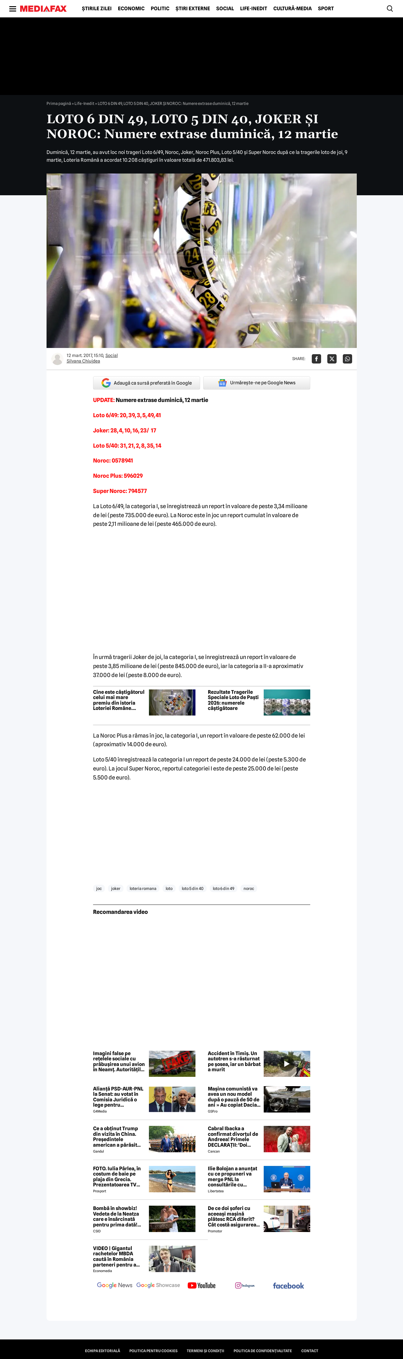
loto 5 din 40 (193, 888)
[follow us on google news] (115, 1286)
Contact (309, 1351)
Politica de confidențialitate (263, 1351)
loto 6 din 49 (223, 888)
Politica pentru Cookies (153, 1351)
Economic (131, 8)
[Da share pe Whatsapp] (347, 358)
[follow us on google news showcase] (158, 1286)
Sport (326, 8)
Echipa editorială (102, 1351)
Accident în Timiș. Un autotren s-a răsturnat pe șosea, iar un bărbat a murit (234, 1061)
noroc (249, 888)
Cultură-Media (292, 8)
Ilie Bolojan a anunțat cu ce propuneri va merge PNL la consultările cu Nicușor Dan (232, 1177)
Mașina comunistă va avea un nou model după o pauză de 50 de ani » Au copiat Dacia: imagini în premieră (233, 1097)
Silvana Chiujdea (83, 361)
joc (99, 888)
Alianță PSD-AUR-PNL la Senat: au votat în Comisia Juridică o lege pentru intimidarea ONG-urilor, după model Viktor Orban (118, 1097)
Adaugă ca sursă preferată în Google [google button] (146, 383)
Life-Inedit (253, 8)
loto (169, 888)
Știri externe (193, 8)
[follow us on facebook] (288, 1286)
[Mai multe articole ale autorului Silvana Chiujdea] (57, 359)
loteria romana (143, 888)
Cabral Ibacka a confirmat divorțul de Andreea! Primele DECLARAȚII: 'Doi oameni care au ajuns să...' (233, 1137)
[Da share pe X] (332, 358)
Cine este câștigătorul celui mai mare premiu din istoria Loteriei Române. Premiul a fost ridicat (119, 700)
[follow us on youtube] (201, 1286)
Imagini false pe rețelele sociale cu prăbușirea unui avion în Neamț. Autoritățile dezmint (119, 1061)
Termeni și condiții (205, 1351)
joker (115, 888)
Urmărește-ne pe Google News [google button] (257, 382)
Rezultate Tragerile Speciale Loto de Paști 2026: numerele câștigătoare (233, 700)
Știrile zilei (97, 8)
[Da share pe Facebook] (316, 358)
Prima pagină (59, 103)
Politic (160, 8)
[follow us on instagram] (245, 1286)
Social (225, 8)
